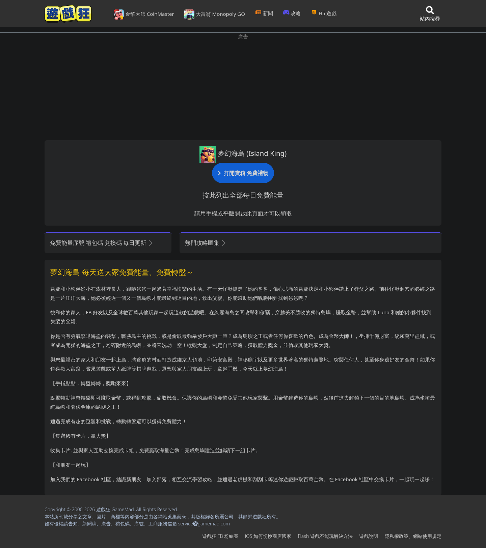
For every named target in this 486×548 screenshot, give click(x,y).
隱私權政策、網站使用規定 (413, 536)
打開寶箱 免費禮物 (243, 173)
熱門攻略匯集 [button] (205, 243)
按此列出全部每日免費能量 (243, 195)
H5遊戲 (323, 13)
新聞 (264, 13)
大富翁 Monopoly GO (214, 14)
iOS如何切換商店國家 (268, 536)
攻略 (292, 13)
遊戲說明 (368, 536)
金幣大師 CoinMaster (144, 14)
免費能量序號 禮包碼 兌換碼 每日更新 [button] (102, 243)
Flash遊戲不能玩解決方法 (325, 536)
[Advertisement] (243, 87)
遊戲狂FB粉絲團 (220, 536)
